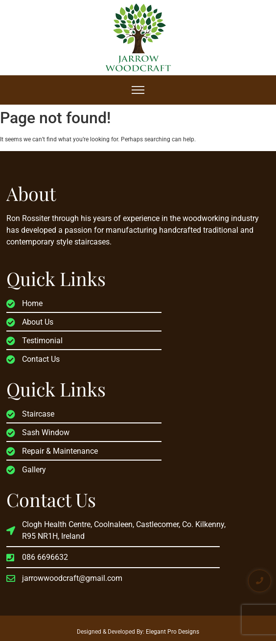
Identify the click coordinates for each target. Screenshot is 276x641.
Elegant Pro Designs (172, 631)
